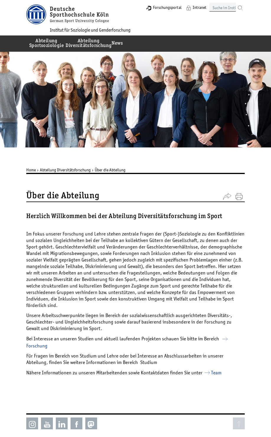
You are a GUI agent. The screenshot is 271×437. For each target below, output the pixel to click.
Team (216, 373)
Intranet (199, 7)
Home (31, 170)
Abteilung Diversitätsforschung (65, 170)
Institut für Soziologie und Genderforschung (90, 30)
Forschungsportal (167, 7)
